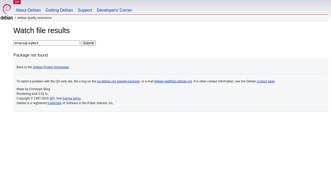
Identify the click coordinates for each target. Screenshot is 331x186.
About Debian (28, 10)
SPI (52, 98)
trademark (54, 103)
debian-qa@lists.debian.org (173, 81)
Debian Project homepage (51, 67)
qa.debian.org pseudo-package (118, 81)
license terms (71, 98)
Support (85, 10)
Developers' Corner (114, 10)
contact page (266, 81)
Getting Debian (59, 10)
